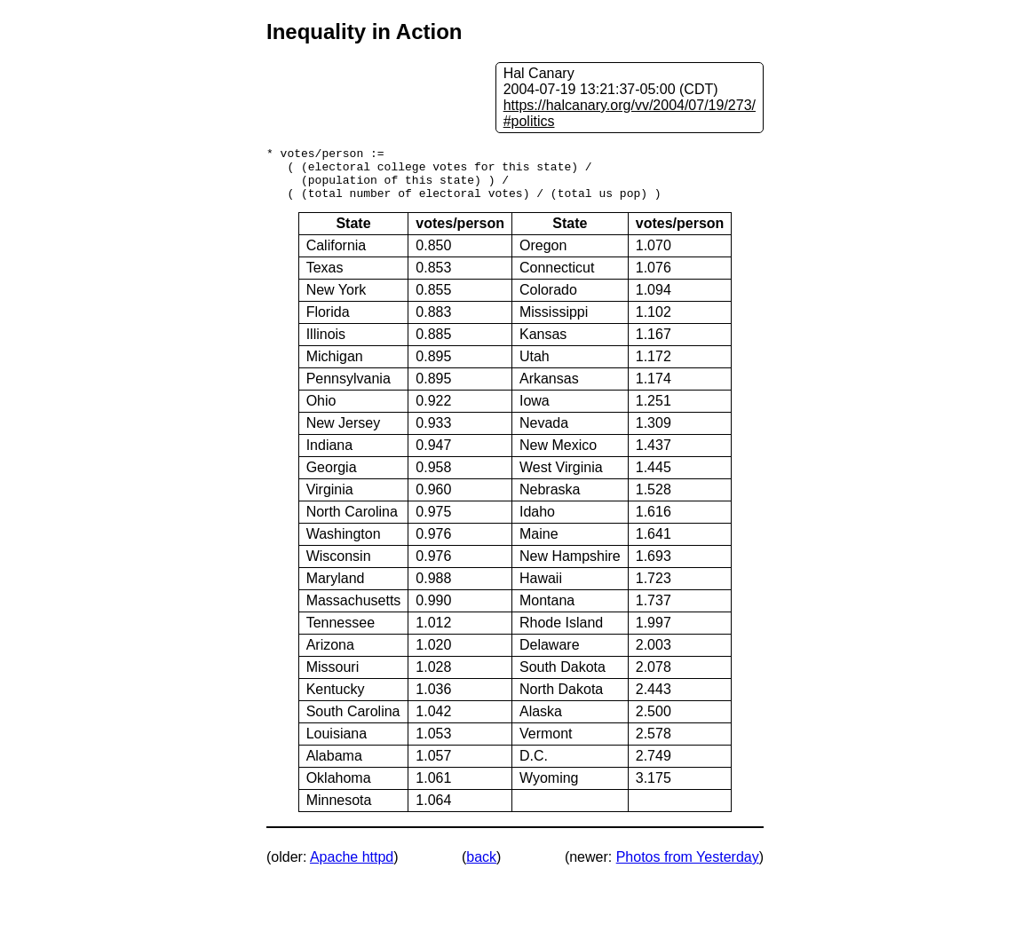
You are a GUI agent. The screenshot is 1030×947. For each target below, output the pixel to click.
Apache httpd (351, 867)
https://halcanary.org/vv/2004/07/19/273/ (629, 105)
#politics (529, 121)
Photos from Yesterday (687, 867)
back (481, 867)
